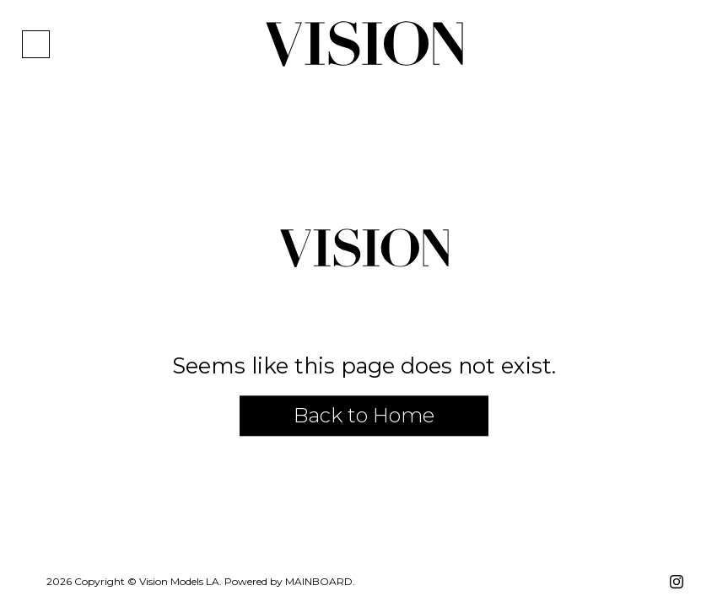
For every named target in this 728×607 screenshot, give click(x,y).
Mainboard (319, 581)
